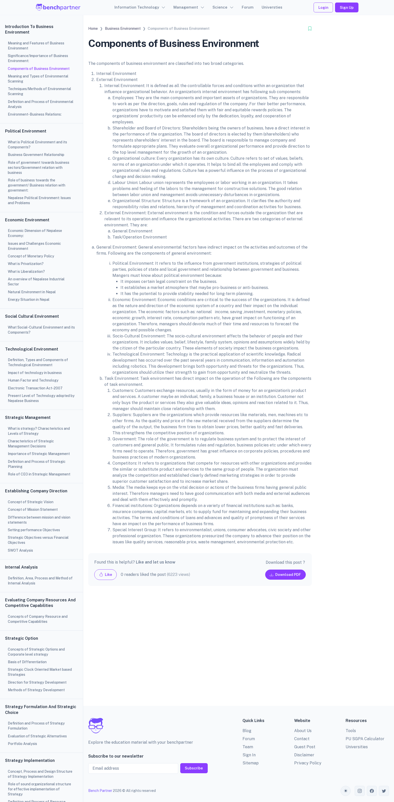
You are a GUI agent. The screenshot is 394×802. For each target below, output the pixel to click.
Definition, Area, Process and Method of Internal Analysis (40, 580)
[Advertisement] (200, 650)
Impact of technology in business (35, 373)
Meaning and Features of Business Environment (36, 45)
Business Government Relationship (36, 155)
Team (248, 746)
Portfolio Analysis (22, 744)
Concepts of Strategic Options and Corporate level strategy (36, 651)
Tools (351, 730)
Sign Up (347, 7)
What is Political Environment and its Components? (37, 144)
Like (105, 574)
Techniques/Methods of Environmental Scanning (39, 91)
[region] (41, 401)
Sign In (249, 755)
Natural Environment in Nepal (32, 292)
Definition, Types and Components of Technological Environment (38, 362)
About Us (303, 730)
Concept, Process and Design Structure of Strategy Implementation (40, 774)
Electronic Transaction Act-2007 (35, 388)
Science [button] (220, 7)
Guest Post (304, 746)
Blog (247, 730)
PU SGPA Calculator (365, 738)
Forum (248, 7)
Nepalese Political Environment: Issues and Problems (39, 200)
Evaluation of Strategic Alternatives (37, 736)
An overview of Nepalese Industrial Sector (36, 281)
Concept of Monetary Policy (31, 256)
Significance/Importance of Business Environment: (38, 58)
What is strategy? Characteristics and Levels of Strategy (39, 431)
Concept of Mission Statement (33, 509)
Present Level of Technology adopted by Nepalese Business (41, 398)
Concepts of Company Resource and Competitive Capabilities (38, 619)
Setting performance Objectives (34, 530)
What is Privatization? (26, 264)
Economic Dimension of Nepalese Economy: (35, 233)
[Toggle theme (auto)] (346, 791)
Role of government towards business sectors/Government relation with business (38, 168)
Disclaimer (304, 755)
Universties (272, 7)
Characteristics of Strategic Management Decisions (31, 443)
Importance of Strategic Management (39, 454)
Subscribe (194, 768)
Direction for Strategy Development (37, 682)
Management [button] (185, 7)
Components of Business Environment (39, 69)
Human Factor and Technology (33, 380)
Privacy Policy (307, 763)
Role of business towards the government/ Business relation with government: (36, 185)
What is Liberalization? (26, 272)
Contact (302, 738)
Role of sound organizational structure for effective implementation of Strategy (39, 789)
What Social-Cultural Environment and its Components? (41, 329)
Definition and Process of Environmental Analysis (40, 104)
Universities (357, 746)
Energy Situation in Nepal (28, 300)
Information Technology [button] (136, 7)
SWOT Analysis (20, 550)
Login (323, 7)
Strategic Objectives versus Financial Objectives (38, 540)
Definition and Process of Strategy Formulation (36, 725)
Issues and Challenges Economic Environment (34, 246)
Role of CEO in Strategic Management (39, 474)
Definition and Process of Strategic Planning (37, 464)
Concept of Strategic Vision (30, 502)
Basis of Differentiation (27, 662)
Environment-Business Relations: (35, 114)
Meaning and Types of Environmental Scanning (38, 78)
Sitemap (251, 763)
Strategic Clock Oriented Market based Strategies (40, 672)
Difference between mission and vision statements (39, 519)
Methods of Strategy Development (36, 690)
